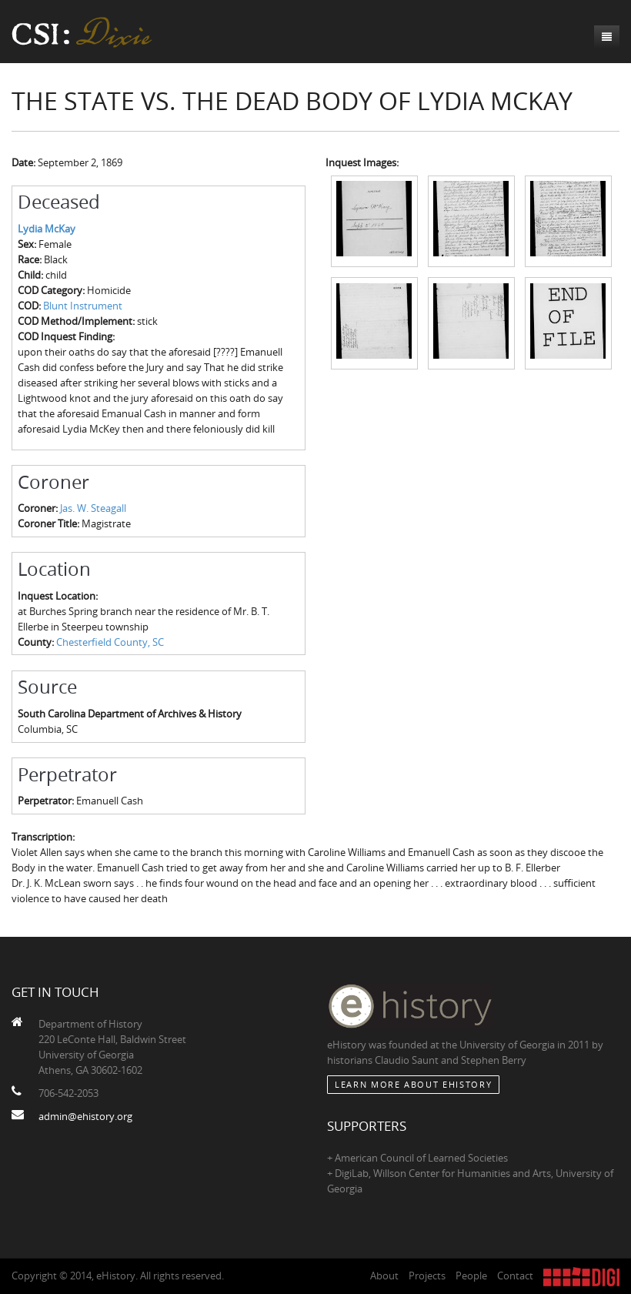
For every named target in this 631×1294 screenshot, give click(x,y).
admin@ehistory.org (85, 1116)
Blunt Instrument (82, 306)
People (471, 1275)
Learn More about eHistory (413, 1084)
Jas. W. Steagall (93, 508)
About (384, 1275)
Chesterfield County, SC (110, 642)
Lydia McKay (46, 229)
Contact (515, 1275)
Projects (427, 1275)
